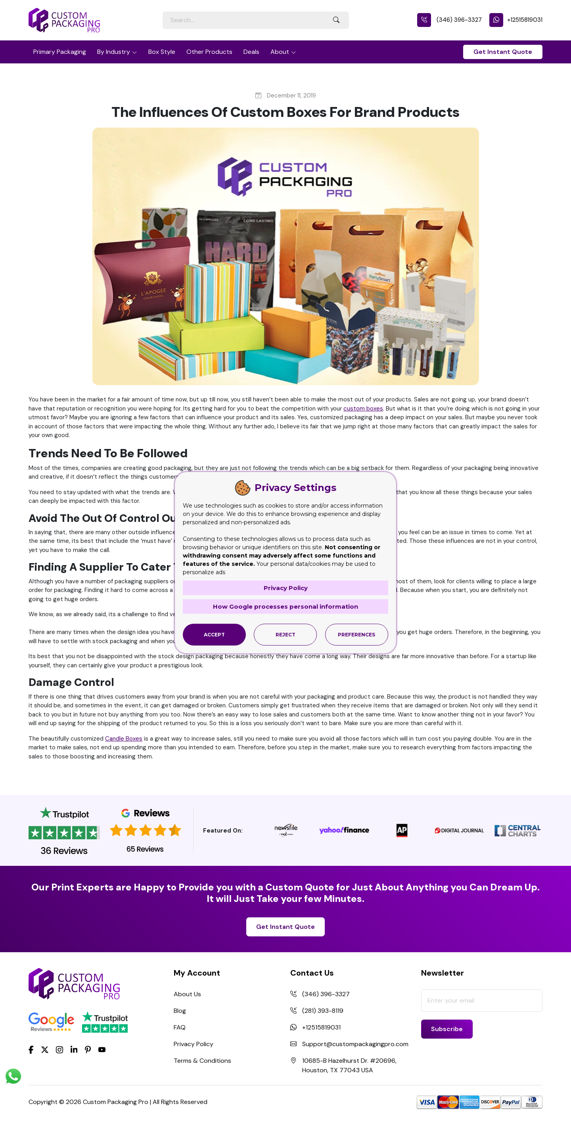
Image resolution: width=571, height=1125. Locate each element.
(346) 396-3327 (449, 20)
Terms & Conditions (202, 1060)
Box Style (161, 52)
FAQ (180, 1027)
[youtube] (101, 1049)
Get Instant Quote (502, 52)
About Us (187, 994)
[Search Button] (336, 20)
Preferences (356, 635)
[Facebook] (31, 1049)
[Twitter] (44, 1049)
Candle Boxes (123, 739)
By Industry (113, 52)
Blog (180, 1011)
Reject (285, 635)
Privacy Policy (193, 1044)
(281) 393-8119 (322, 1011)
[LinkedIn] (74, 1049)
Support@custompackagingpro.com (355, 1044)
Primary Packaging (59, 52)
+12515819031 (515, 20)
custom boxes (363, 409)
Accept (214, 635)
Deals (251, 52)
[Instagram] (59, 1049)
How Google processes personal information (285, 606)
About (279, 52)
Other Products (209, 52)
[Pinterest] (88, 1049)
